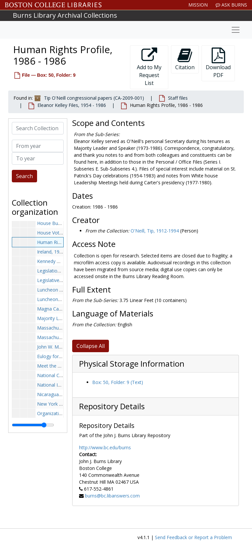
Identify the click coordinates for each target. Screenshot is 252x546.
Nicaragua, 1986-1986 (60, 394)
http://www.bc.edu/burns (105, 447)
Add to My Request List (149, 67)
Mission (198, 5)
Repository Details (112, 406)
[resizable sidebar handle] (33, 425)
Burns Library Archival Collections (65, 15)
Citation (185, 59)
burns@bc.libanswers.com (112, 496)
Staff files (178, 98)
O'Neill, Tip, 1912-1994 (155, 231)
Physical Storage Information (131, 363)
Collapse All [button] (90, 346)
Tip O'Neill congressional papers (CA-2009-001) (94, 98)
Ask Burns (231, 5)
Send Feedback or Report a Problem (193, 537)
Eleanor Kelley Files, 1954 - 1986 (71, 105)
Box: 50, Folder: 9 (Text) (117, 382)
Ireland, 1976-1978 (57, 252)
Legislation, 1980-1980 (61, 271)
